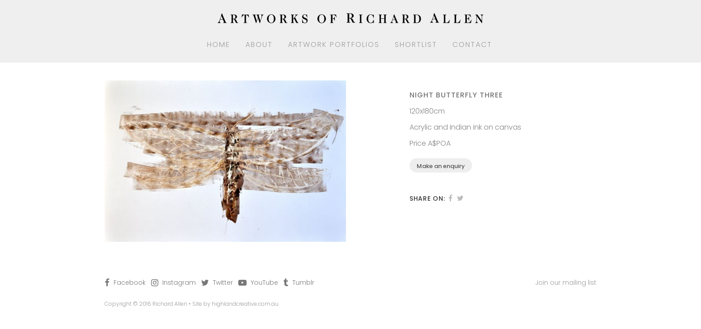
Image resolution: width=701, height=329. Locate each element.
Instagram (179, 282)
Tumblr (303, 282)
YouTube (264, 282)
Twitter (223, 282)
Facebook (130, 282)
